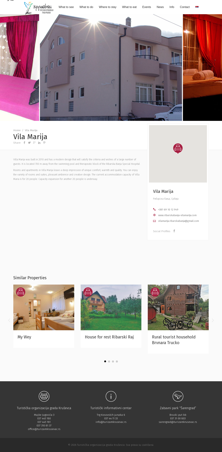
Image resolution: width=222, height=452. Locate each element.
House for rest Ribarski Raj (109, 337)
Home (17, 130)
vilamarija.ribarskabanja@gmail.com (178, 221)
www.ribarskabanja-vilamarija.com (177, 215)
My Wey (24, 337)
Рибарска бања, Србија (165, 198)
